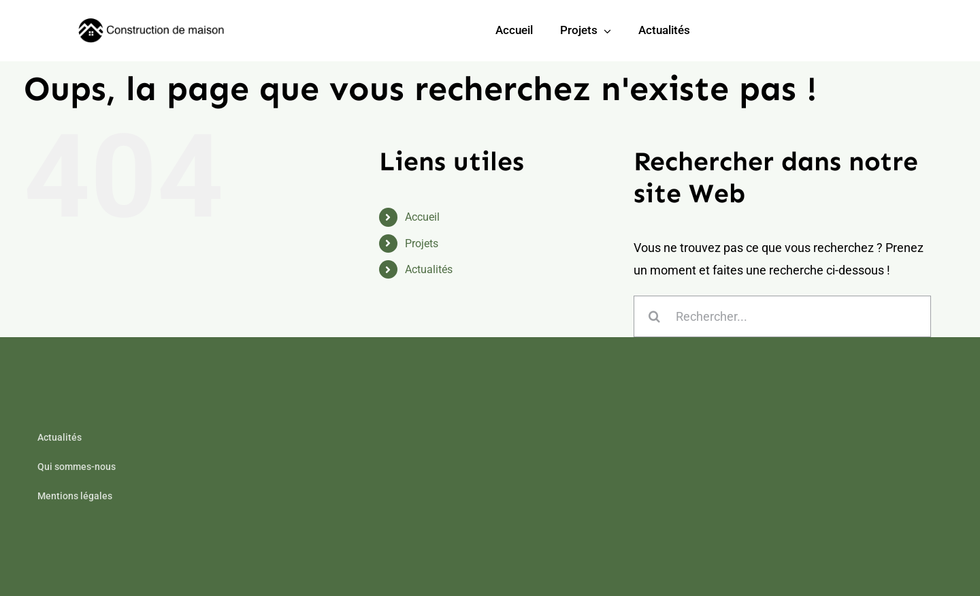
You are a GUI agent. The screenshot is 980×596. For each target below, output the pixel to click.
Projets (421, 243)
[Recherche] (654, 316)
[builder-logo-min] (153, 24)
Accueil (422, 216)
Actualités (429, 269)
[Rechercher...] (782, 316)
